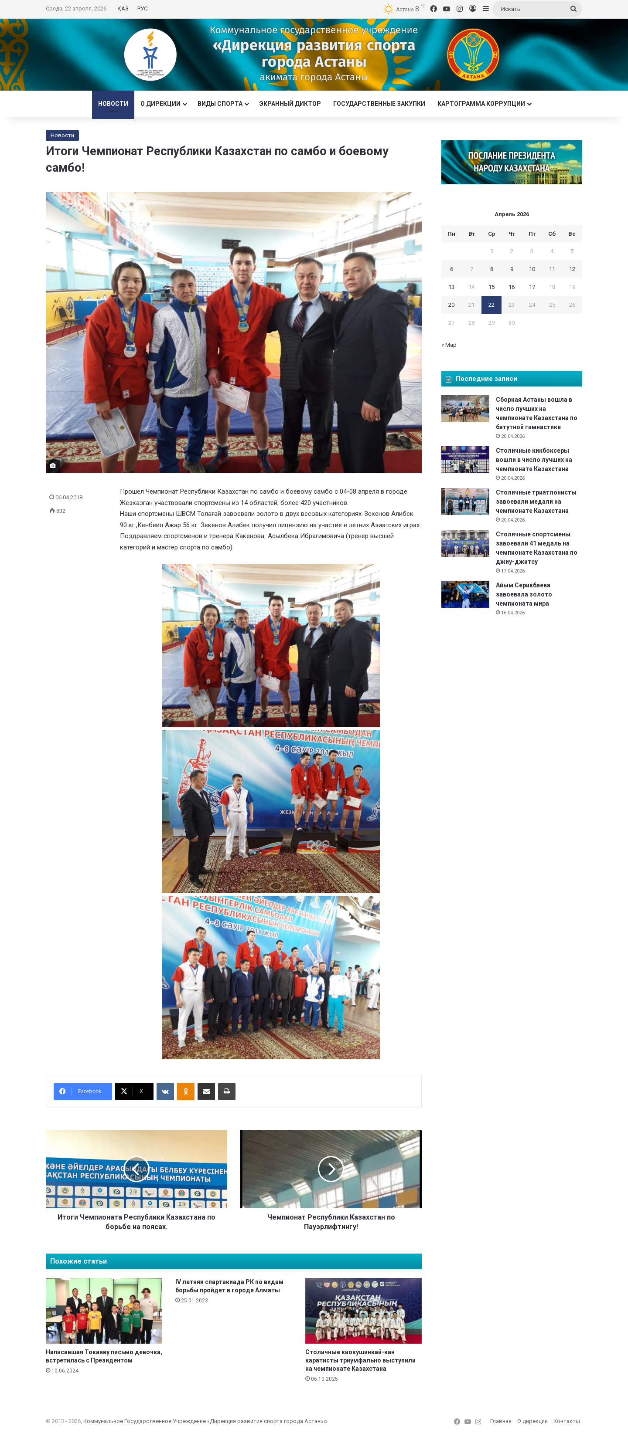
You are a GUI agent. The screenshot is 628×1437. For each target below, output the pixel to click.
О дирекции (160, 103)
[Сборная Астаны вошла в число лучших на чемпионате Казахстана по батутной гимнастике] (465, 408)
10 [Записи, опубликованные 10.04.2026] (532, 269)
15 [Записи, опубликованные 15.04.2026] (491, 287)
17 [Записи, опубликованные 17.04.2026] (532, 287)
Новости (113, 103)
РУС (142, 8)
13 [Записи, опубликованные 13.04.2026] (451, 287)
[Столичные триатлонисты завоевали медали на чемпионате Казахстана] (465, 501)
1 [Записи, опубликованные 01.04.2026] (491, 251)
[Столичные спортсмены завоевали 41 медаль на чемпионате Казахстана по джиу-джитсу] (465, 543)
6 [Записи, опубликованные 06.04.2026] (451, 269)
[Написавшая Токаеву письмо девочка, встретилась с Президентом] (104, 1311)
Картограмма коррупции (481, 103)
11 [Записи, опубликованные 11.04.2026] (552, 269)
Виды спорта (220, 103)
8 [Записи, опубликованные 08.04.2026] (491, 269)
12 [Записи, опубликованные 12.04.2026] (572, 269)
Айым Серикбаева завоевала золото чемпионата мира (524, 594)
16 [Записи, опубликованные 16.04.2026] (512, 287)
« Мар (449, 345)
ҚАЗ (123, 8)
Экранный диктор (290, 103)
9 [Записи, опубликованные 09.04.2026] (511, 269)
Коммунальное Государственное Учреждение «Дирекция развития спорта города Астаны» (205, 1421)
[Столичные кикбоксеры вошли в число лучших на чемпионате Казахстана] (465, 459)
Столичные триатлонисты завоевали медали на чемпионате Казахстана (536, 501)
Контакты (566, 1421)
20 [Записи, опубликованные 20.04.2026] (451, 305)
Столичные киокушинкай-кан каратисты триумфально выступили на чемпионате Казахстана (360, 1360)
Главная (501, 1421)
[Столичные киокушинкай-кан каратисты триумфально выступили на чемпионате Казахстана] (363, 1311)
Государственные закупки (379, 103)
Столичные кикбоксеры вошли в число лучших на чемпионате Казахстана (534, 459)
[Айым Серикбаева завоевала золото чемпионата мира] (465, 594)
